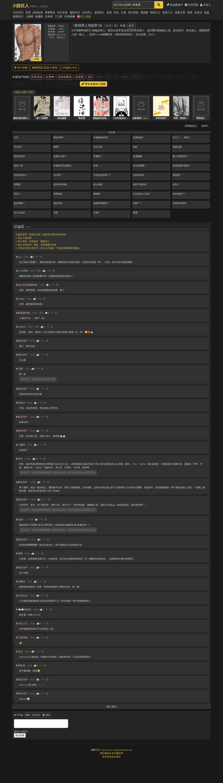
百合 (116, 12)
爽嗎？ (56, 147)
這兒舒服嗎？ (139, 165)
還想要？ (177, 175)
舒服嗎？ (97, 156)
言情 (28, 12)
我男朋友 (57, 193)
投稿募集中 (175, 4)
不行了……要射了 (182, 137)
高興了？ (137, 203)
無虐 (125, 76)
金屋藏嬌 (137, 156)
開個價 (96, 193)
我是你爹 (177, 147)
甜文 (108, 76)
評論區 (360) (70, 67)
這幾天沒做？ (60, 156)
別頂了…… (19, 193)
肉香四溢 (36, 76)
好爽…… (97, 165)
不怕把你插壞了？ (102, 175)
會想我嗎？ (19, 203)
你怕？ (176, 184)
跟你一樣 (18, 165)
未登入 (205, 4)
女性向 (198, 12)
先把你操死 (138, 175)
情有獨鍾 (72, 83)
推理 (189, 12)
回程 (135, 147)
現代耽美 (167, 76)
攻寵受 (79, 76)
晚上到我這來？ (181, 156)
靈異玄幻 (75, 12)
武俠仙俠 (38, 12)
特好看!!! (152, 76)
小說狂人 (20, 5)
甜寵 (99, 76)
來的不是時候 (139, 184)
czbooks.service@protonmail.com (116, 750)
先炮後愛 (19, 83)
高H (90, 76)
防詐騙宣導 (117, 753)
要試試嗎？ (59, 137)
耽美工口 (167, 12)
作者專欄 (69, 16)
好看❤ (50, 76)
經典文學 (180, 12)
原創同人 (99, 12)
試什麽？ (57, 175)
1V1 (31, 83)
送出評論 (19, 735)
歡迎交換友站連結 (111, 756)
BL (117, 76)
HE (48, 83)
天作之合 (182, 76)
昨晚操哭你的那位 (62, 165)
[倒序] (204, 126)
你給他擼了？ (179, 193)
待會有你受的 (179, 203)
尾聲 (135, 212)
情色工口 (155, 12)
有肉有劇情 (65, 76)
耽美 (109, 12)
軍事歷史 (50, 12)
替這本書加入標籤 (93, 84)
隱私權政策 (105, 753)
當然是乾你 (19, 156)
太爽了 (96, 212)
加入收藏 (20, 67)
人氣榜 (29, 16)
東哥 (131, 25)
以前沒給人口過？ (142, 193)
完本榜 (49, 16)
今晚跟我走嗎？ (101, 137)
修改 (46, 715)
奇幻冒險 (133, 12)
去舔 (55, 212)
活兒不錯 (97, 147)
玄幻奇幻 (18, 12)
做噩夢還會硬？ (101, 203)
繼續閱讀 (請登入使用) (45, 67)
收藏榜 (39, 16)
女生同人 (87, 12)
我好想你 (57, 203)
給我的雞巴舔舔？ (182, 165)
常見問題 (191, 4)
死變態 (17, 184)
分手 (16, 137)
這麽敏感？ (138, 137)
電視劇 (144, 12)
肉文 (194, 76)
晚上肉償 (97, 184)
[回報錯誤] (191, 126)
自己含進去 (19, 212)
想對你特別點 (60, 184)
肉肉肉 (58, 83)
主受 (40, 83)
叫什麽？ (18, 147)
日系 (123, 12)
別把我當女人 (20, 175)
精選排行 (18, 16)
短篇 (206, 12)
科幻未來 (62, 12)
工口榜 (58, 16)
